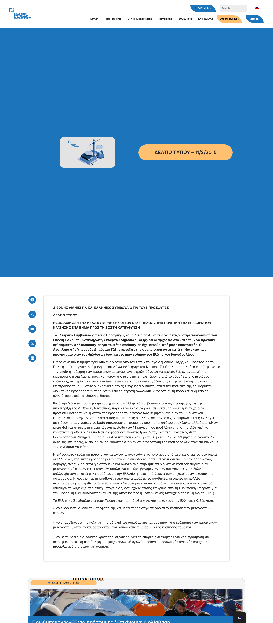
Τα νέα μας (165, 18)
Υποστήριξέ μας (229, 18)
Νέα (76, 583)
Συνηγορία (185, 18)
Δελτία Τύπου (61, 583)
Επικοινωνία (205, 18)
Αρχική (94, 18)
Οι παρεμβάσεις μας (140, 18)
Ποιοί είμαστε (113, 18)
